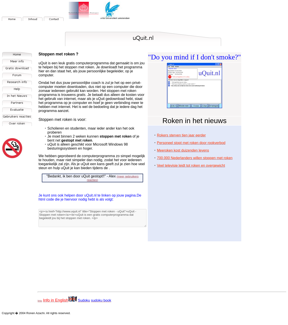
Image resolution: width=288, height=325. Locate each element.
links (40, 301)
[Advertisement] (194, 202)
